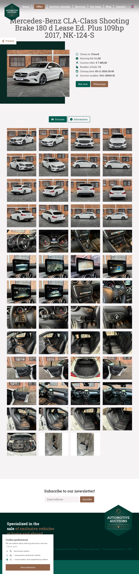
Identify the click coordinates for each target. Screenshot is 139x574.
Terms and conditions (113, 549)
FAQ (130, 549)
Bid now (83, 84)
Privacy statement (90, 549)
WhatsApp (99, 84)
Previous (8, 41)
